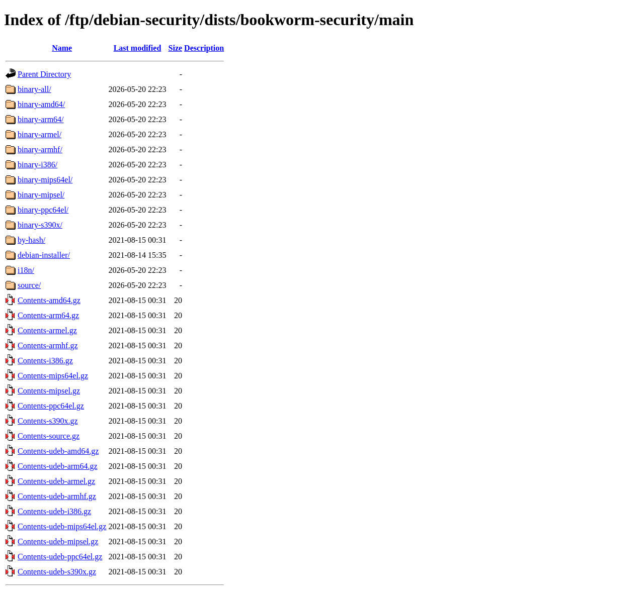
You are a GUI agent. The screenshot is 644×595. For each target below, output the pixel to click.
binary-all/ (34, 89)
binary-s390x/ (40, 225)
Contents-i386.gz (45, 360)
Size (176, 48)
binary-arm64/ (41, 119)
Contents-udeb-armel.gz (56, 481)
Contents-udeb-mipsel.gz (58, 541)
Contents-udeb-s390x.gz (57, 571)
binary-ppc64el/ (43, 210)
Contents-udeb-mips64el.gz (62, 526)
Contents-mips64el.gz (53, 375)
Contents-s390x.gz (48, 421)
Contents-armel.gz (47, 330)
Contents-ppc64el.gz (51, 406)
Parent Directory (44, 74)
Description (204, 48)
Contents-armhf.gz (48, 345)
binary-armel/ (39, 134)
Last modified (138, 48)
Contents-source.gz (48, 436)
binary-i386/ (37, 164)
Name (62, 48)
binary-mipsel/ (41, 194)
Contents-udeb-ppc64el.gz (60, 556)
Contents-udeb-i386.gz (54, 511)
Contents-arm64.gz (48, 315)
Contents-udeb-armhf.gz (57, 496)
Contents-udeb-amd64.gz (58, 451)
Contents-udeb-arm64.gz (58, 466)
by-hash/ (31, 240)
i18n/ (26, 270)
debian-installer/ (44, 255)
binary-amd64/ (41, 104)
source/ (29, 285)
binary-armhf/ (40, 149)
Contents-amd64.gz (49, 300)
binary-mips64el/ (45, 179)
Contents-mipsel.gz (49, 390)
